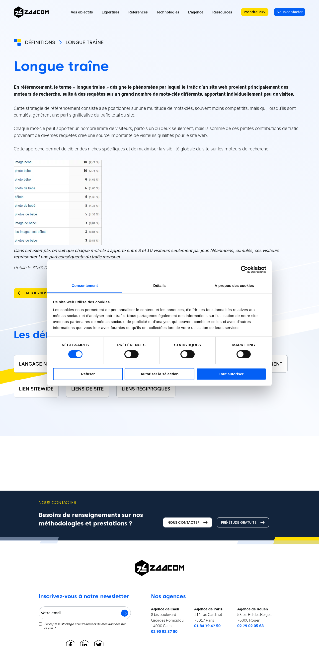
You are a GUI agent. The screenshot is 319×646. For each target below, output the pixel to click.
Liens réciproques (146, 389)
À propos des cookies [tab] (234, 285)
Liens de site (87, 389)
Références (138, 12)
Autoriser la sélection (160, 374)
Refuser (88, 374)
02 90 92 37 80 (164, 632)
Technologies (168, 12)
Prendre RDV (255, 12)
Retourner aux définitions (47, 293)
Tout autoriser (231, 374)
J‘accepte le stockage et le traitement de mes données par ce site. (85, 626)
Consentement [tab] (85, 285)
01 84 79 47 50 (207, 626)
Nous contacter (187, 522)
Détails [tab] (159, 285)
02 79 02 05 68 (250, 626)
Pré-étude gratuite (243, 522)
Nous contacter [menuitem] (290, 12)
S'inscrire (124, 613)
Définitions (40, 42)
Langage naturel (41, 364)
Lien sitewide (36, 389)
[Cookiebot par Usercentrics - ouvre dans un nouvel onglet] (244, 269)
